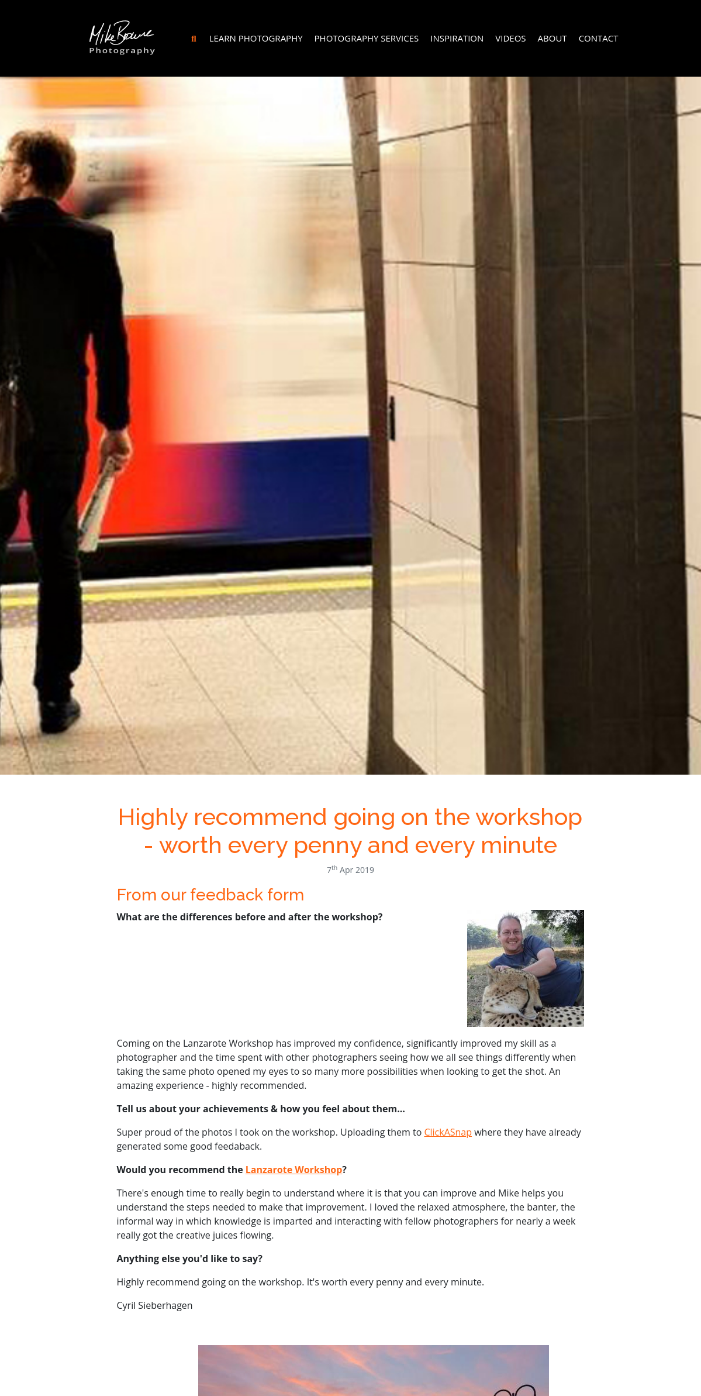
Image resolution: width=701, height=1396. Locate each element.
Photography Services (367, 38)
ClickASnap (448, 1132)
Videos (510, 38)
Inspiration (457, 38)
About (552, 38)
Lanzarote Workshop (294, 1169)
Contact (599, 38)
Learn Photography (256, 38)
